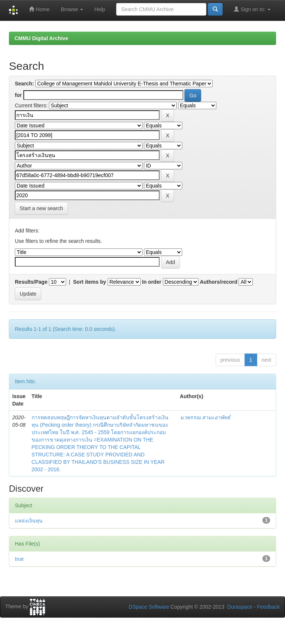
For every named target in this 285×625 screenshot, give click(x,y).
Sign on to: (252, 9)
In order (151, 282)
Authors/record (218, 282)
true (19, 559)
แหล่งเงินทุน (29, 521)
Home (39, 9)
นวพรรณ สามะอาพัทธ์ (205, 417)
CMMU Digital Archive (41, 38)
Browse (72, 9)
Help (99, 9)
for (18, 95)
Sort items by (89, 282)
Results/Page (31, 282)
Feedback (268, 607)
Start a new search (41, 208)
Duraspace (239, 607)
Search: (24, 84)
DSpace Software (149, 607)
